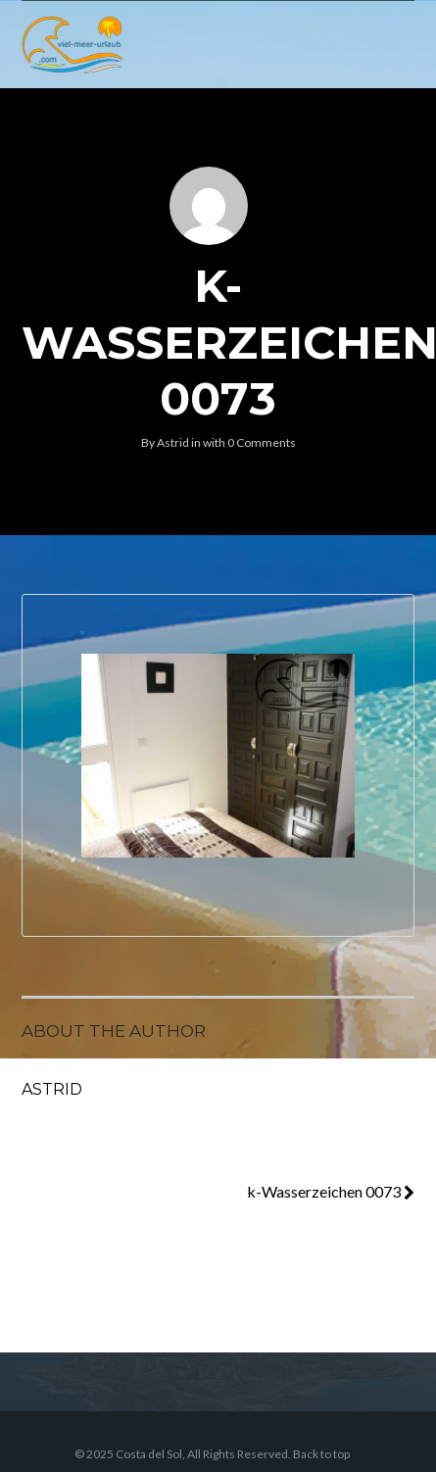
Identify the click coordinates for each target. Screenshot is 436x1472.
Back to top (321, 1454)
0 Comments (261, 442)
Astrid (173, 442)
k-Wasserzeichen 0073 (330, 1191)
